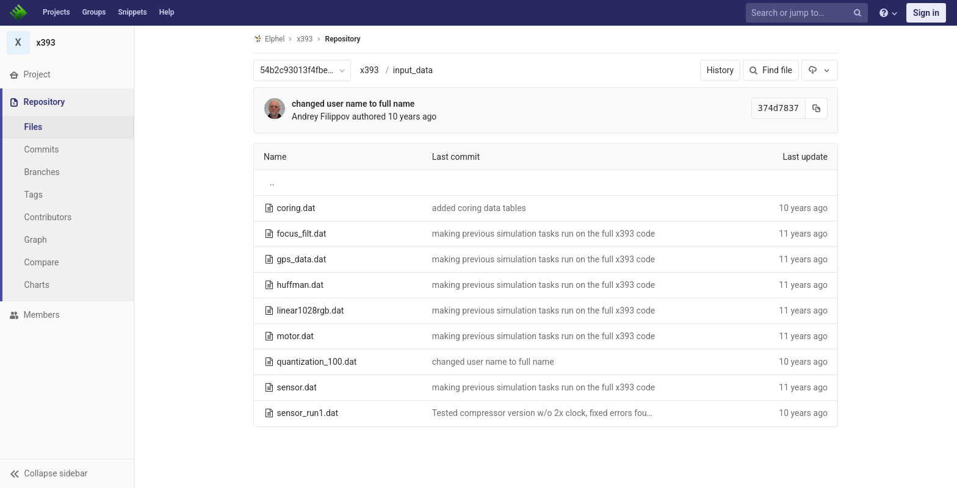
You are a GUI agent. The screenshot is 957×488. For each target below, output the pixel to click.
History (720, 70)
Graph (35, 240)
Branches (42, 172)
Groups (94, 12)
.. (272, 182)
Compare (41, 262)
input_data (413, 70)
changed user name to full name (353, 104)
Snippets (132, 12)
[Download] (819, 70)
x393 (369, 70)
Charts (36, 285)
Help (167, 12)
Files (33, 127)
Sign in (926, 13)
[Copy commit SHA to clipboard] (817, 108)
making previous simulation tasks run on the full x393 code (543, 234)
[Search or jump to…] (808, 13)
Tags (33, 194)
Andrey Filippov (321, 116)
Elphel (268, 38)
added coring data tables (479, 208)
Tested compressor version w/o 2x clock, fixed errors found (544, 413)
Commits (41, 149)
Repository (343, 39)
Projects (56, 12)
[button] (67, 473)
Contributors (48, 217)
